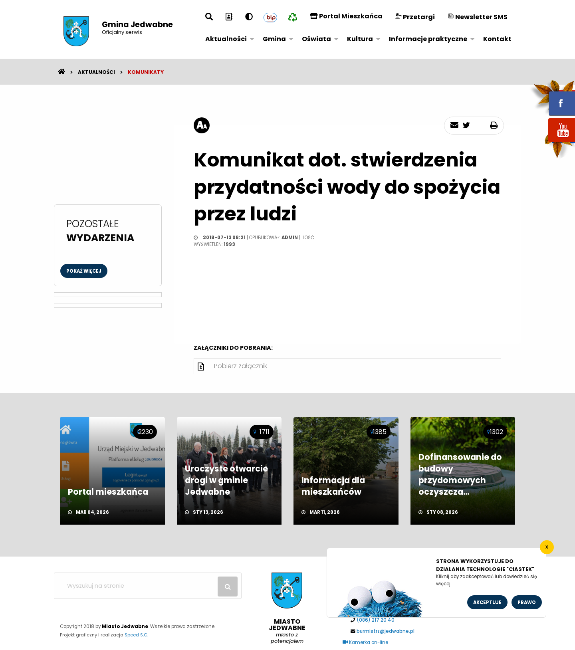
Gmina (274, 39)
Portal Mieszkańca (346, 16)
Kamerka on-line (365, 642)
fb (552, 98)
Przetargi (415, 17)
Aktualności (226, 39)
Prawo (527, 602)
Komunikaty (146, 72)
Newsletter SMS (478, 17)
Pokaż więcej (83, 271)
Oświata (316, 39)
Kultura (360, 39)
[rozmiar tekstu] (202, 125)
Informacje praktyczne (428, 39)
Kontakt (497, 39)
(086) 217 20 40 (376, 620)
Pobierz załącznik (240, 366)
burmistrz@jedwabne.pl (385, 631)
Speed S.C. (136, 635)
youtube (552, 143)
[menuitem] (227, 38)
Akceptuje (487, 602)
